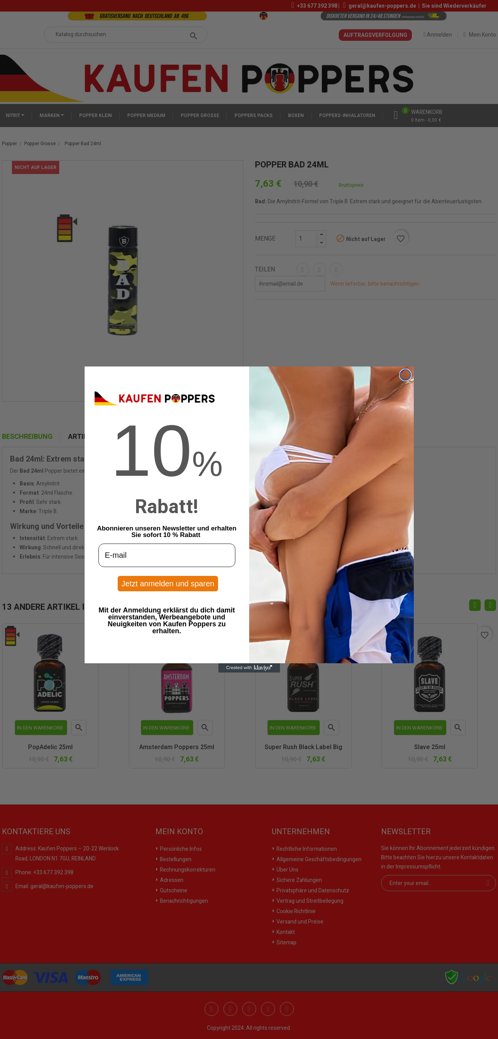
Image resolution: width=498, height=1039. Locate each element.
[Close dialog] (405, 375)
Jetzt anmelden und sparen (168, 583)
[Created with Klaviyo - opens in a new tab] (249, 668)
